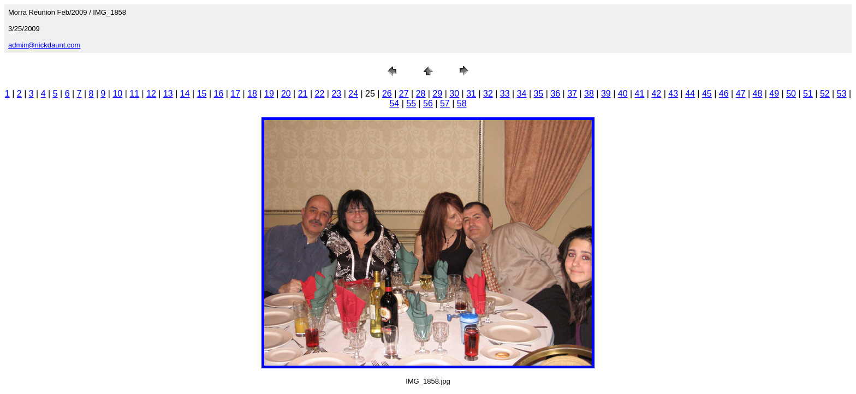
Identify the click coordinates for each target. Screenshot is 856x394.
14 (185, 93)
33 (505, 93)
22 (320, 93)
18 (252, 93)
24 (353, 93)
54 (394, 103)
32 (488, 93)
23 (336, 93)
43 (673, 93)
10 (117, 93)
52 (825, 93)
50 (791, 93)
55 (411, 103)
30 (454, 93)
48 (758, 93)
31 (471, 93)
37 (572, 93)
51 (808, 93)
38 (589, 93)
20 (286, 93)
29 (437, 93)
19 (269, 93)
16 (219, 93)
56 (428, 103)
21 (303, 93)
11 (134, 93)
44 (690, 93)
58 (462, 103)
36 (555, 93)
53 (842, 93)
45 (707, 93)
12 (151, 93)
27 (404, 93)
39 (606, 93)
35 (539, 93)
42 (656, 93)
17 (235, 93)
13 (168, 93)
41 (640, 93)
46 (724, 93)
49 (774, 93)
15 (202, 93)
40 (623, 93)
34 (522, 93)
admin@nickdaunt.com (44, 45)
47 (741, 93)
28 (421, 93)
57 (445, 103)
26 (387, 93)
